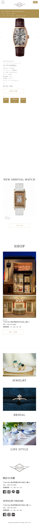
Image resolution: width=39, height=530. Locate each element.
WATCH (7, 11)
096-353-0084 (11, 326)
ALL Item (19, 227)
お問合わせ (14, 101)
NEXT (23, 100)
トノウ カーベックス (7, 13)
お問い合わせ (35, 1)
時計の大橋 (13, 91)
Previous (2, 203)
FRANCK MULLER (17, 11)
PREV (6, 100)
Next (36, 203)
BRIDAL (19, 406)
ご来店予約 (35, 2)
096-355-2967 (12, 514)
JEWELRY (19, 370)
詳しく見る (13, 334)
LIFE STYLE (19, 441)
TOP (2, 11)
